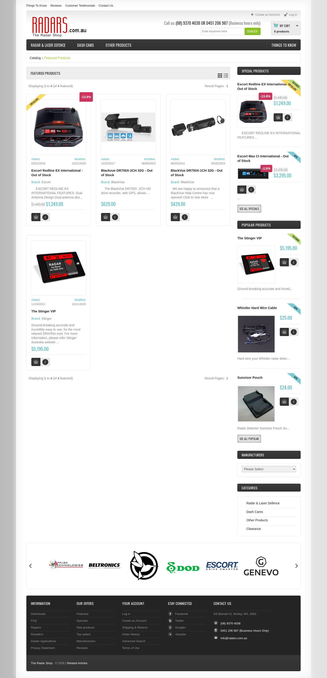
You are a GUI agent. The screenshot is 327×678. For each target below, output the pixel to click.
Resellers (37, 634)
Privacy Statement (43, 648)
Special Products (255, 71)
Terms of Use (130, 648)
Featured (82, 614)
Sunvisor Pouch (250, 377)
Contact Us (106, 5)
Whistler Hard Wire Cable (257, 308)
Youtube (180, 634)
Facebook (181, 614)
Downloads (38, 614)
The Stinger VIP (43, 311)
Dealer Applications (43, 641)
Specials (82, 620)
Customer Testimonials (80, 5)
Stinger (47, 318)
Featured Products (57, 58)
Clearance (253, 529)
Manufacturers (86, 641)
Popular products (256, 225)
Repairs (36, 627)
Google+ (180, 627)
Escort (46, 182)
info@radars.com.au (233, 638)
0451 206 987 (217, 23)
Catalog (35, 58)
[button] (252, 31)
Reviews (56, 5)
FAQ (34, 620)
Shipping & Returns (135, 627)
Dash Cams (86, 45)
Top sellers (84, 634)
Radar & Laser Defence (49, 45)
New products (85, 627)
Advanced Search (134, 641)
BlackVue (118, 182)
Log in (126, 614)
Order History (131, 634)
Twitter (179, 620)
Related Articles (77, 663)
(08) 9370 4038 (188, 23)
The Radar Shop (41, 663)
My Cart (285, 25)
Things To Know (36, 5)
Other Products (118, 45)
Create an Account (134, 620)
